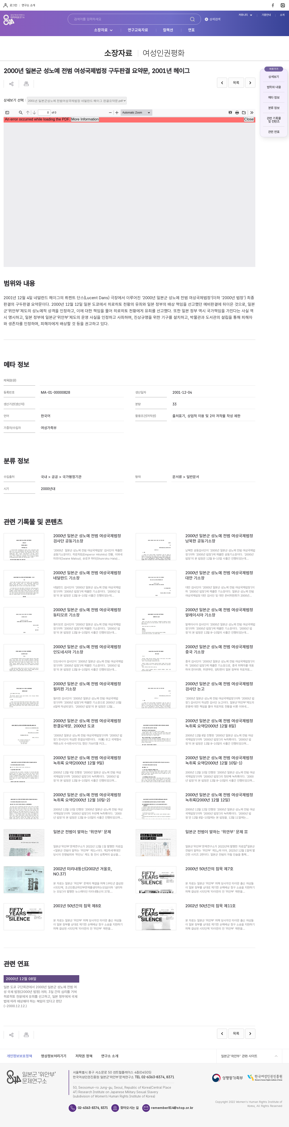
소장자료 (101, 30)
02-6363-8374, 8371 (94, 1108)
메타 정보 (274, 97)
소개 (282, 15)
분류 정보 (274, 108)
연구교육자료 (138, 30)
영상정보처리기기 (53, 1056)
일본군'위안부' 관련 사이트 (239, 1056)
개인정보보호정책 (19, 1056)
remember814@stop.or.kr (176, 1108)
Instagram (283, 5)
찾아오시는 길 (133, 1108)
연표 (191, 30)
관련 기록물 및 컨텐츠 (274, 119)
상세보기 (273, 77)
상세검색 (215, 19)
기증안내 (266, 15)
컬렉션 (168, 30)
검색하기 (192, 19)
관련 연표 (274, 132)
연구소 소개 (28, 5)
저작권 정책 (83, 1056)
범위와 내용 (274, 87)
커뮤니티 (243, 15)
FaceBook (273, 5)
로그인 (13, 5)
